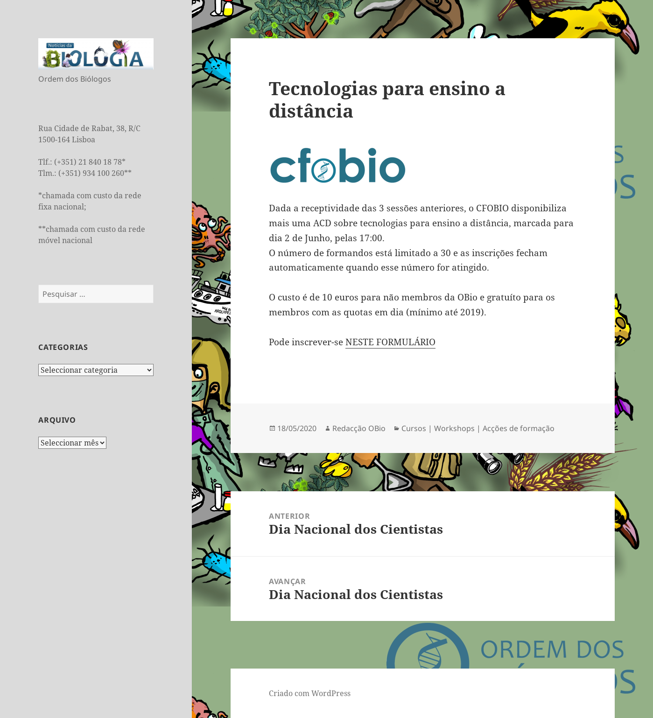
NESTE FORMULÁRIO (390, 342)
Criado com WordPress (310, 693)
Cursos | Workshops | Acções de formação (478, 428)
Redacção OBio (359, 428)
